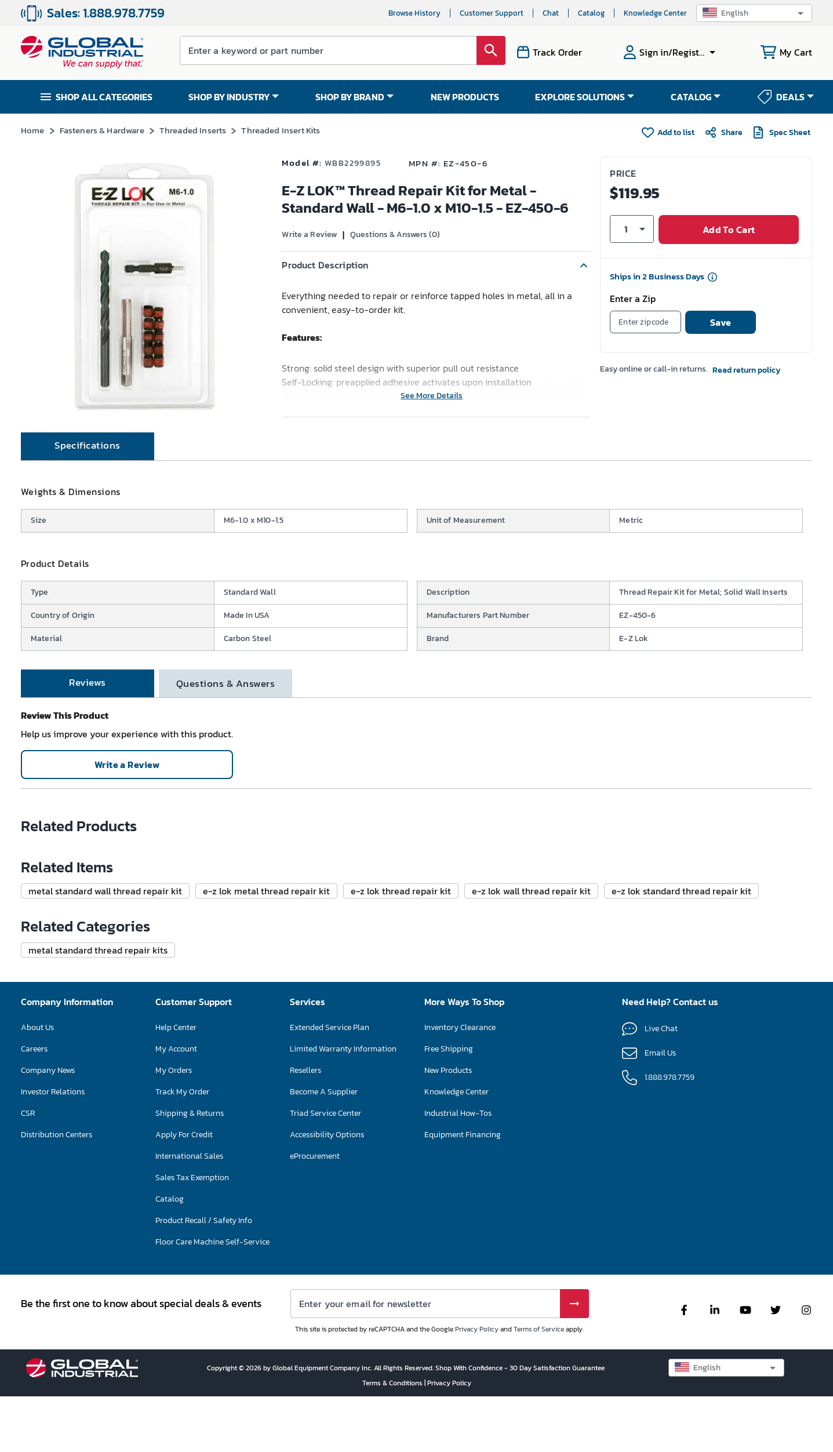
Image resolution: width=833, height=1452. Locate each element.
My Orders (173, 1313)
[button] (754, 13)
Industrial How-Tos (458, 1356)
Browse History (414, 13)
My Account (176, 1292)
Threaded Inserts (192, 130)
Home (33, 130)
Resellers (305, 1313)
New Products (448, 1313)
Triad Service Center (325, 1356)
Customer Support (491, 13)
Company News (48, 1313)
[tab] (87, 488)
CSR (28, 1356)
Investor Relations (53, 1335)
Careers (34, 1292)
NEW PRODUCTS (465, 97)
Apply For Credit (184, 1377)
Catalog (591, 13)
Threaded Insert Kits (280, 130)
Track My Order (182, 1335)
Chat (551, 13)
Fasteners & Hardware (102, 130)
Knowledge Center (655, 13)
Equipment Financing (462, 1377)
